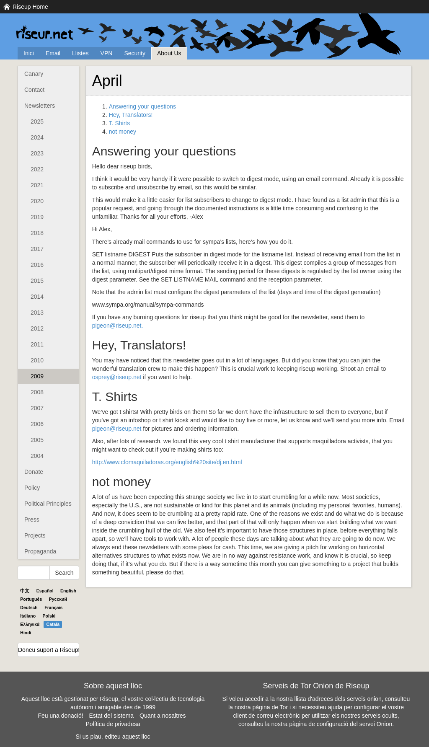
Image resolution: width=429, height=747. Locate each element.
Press (31, 519)
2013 (37, 312)
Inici (28, 53)
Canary (33, 73)
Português (31, 599)
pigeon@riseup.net (117, 428)
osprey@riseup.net (117, 377)
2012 (37, 328)
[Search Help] (34, 573)
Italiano (28, 615)
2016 (37, 264)
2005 (37, 440)
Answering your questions (142, 106)
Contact (34, 89)
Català (53, 624)
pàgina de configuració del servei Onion (340, 724)
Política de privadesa (113, 724)
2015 (37, 280)
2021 (37, 185)
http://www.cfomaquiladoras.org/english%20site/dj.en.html (167, 462)
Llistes (80, 53)
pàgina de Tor (270, 707)
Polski (49, 615)
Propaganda (40, 551)
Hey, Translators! (131, 114)
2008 (37, 392)
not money (122, 131)
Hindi (25, 632)
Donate (33, 471)
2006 (37, 424)
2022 (37, 169)
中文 (24, 590)
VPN (107, 53)
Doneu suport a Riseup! (48, 649)
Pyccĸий (58, 599)
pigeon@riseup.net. (117, 325)
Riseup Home (30, 6)
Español (45, 590)
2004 (37, 455)
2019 (37, 217)
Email (53, 53)
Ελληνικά (29, 624)
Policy (32, 487)
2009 (37, 376)
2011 (37, 344)
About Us (169, 53)
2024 (37, 137)
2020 (37, 201)
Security (134, 53)
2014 (37, 296)
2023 (37, 153)
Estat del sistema (111, 715)
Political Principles (48, 503)
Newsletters (39, 105)
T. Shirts (119, 123)
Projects (35, 535)
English (68, 590)
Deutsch (28, 607)
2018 (37, 233)
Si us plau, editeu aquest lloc (112, 736)
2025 (37, 121)
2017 (37, 249)
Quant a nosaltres (163, 715)
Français (53, 607)
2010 (37, 360)
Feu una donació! (60, 715)
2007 (37, 408)
